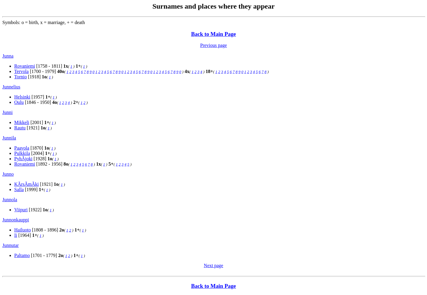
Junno (8, 174)
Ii (15, 235)
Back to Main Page (213, 34)
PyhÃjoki (23, 158)
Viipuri (21, 209)
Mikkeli (21, 122)
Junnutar (10, 245)
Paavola (21, 147)
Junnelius (11, 86)
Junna (7, 55)
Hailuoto (22, 229)
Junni (7, 112)
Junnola (9, 199)
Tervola (21, 71)
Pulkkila (22, 153)
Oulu (19, 102)
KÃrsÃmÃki (26, 184)
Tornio (20, 76)
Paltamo (22, 255)
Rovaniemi (24, 66)
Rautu (20, 127)
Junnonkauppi (15, 219)
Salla (19, 189)
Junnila (9, 137)
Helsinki (22, 96)
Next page (213, 265)
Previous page (213, 45)
